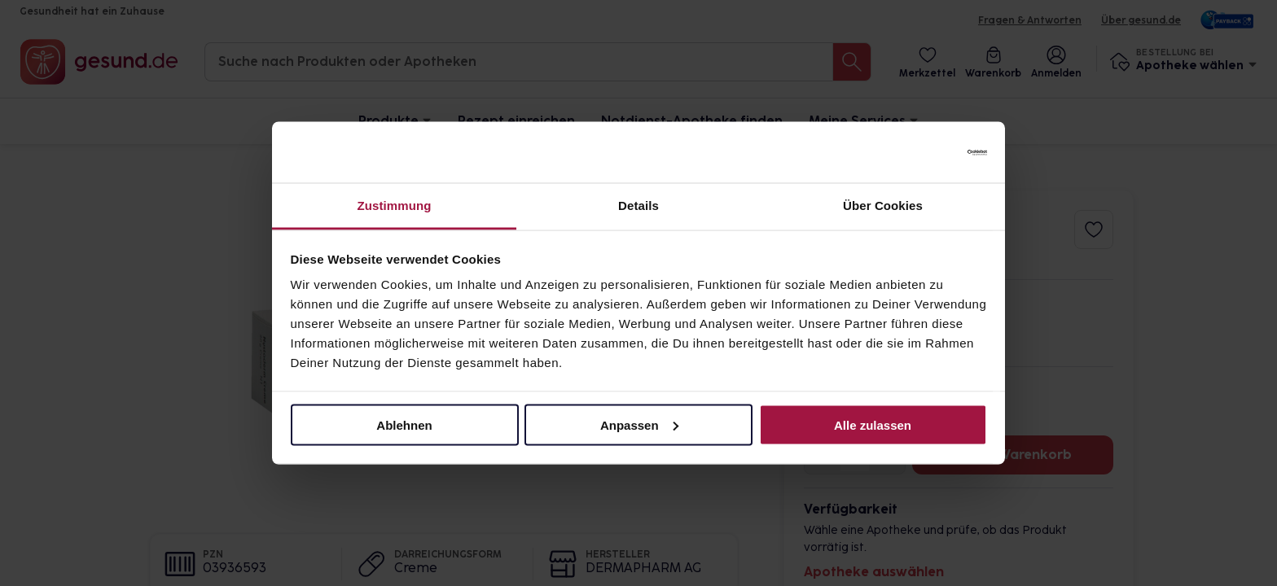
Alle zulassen (872, 424)
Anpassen (639, 424)
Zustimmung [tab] (395, 205)
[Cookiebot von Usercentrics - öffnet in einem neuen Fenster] (916, 152)
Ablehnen (404, 424)
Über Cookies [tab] (883, 205)
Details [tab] (638, 205)
